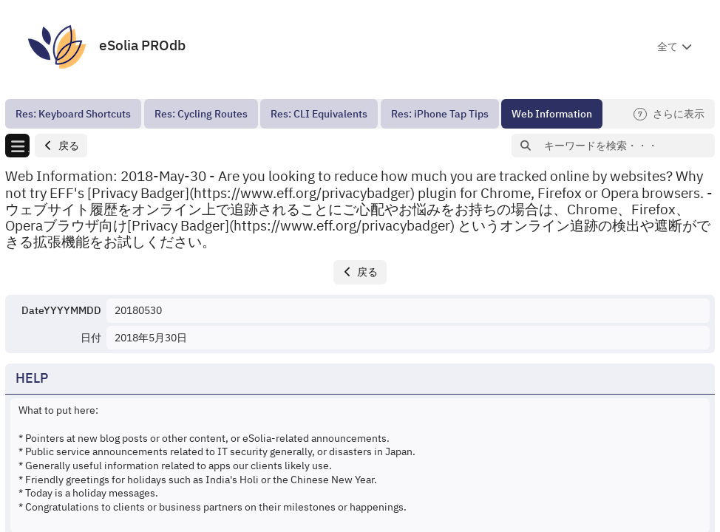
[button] (61, 146)
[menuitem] (73, 114)
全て (667, 46)
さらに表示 (669, 114)
